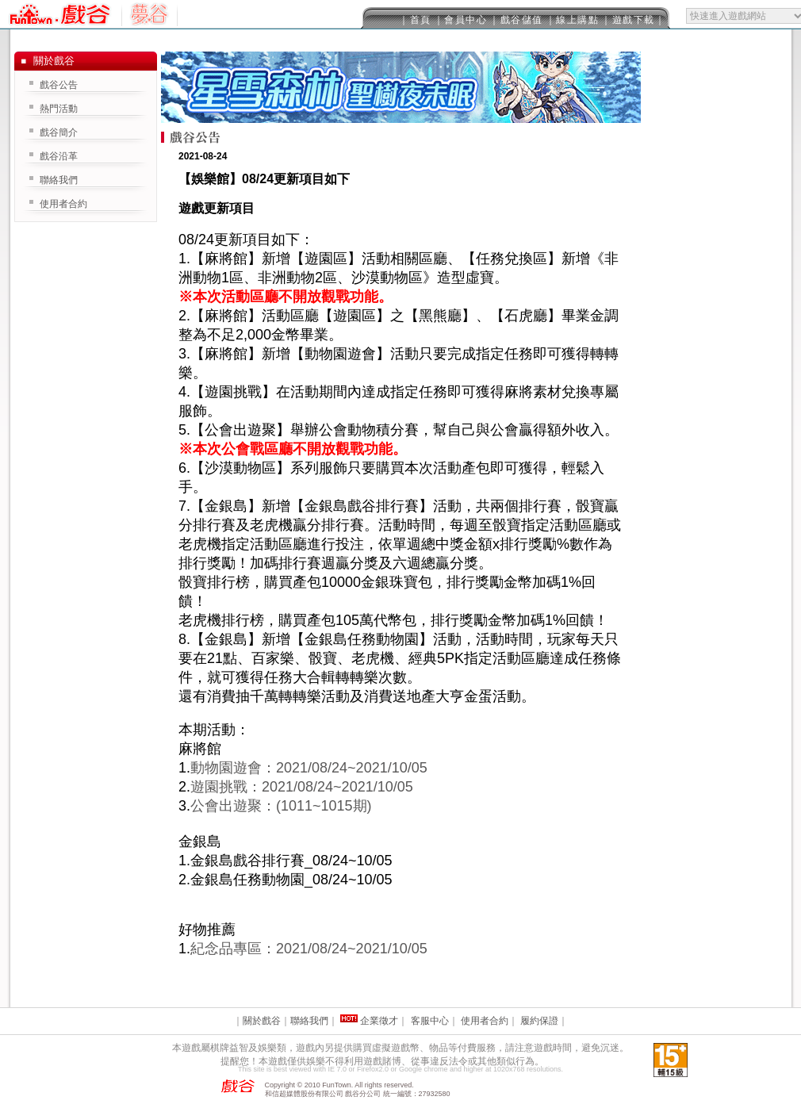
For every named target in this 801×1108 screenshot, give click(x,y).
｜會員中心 (461, 19)
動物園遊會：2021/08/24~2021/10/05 (308, 768)
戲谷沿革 (59, 156)
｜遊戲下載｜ (633, 19)
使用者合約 (63, 203)
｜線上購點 (573, 19)
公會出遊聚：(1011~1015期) (281, 806)
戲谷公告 (59, 84)
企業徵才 (379, 1020)
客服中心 (430, 1020)
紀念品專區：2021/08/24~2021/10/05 (308, 949)
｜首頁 (415, 19)
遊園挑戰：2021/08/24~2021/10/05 (301, 787)
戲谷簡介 (59, 132)
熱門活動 (59, 108)
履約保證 (539, 1020)
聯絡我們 (59, 180)
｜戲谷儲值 (516, 19)
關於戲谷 (262, 1020)
